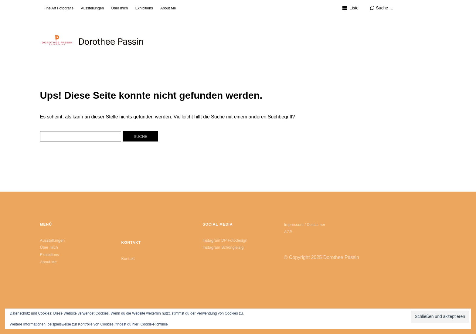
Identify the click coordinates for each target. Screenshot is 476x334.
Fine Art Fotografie (59, 8)
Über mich (119, 8)
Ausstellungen (92, 8)
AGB (288, 232)
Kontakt (127, 258)
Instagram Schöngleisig (222, 247)
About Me (168, 8)
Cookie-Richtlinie (154, 324)
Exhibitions (144, 8)
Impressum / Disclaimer (304, 224)
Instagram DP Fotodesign (224, 240)
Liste (354, 7)
